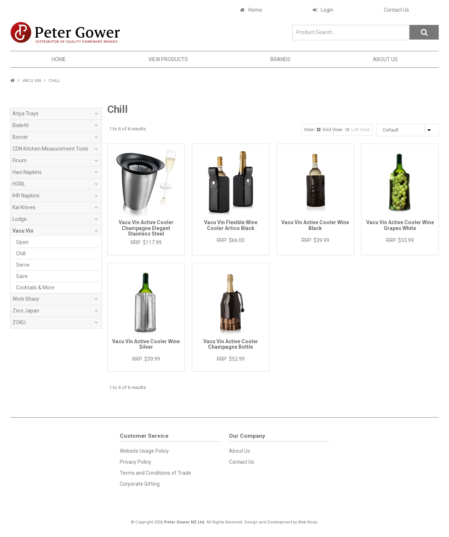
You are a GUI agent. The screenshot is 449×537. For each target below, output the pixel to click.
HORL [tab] (18, 184)
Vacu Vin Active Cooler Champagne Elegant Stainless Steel (146, 228)
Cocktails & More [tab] (35, 287)
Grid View (332, 129)
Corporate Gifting (140, 484)
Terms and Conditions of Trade (155, 473)
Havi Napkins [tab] (27, 172)
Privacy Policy (135, 462)
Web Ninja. (308, 522)
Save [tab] (22, 276)
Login (327, 9)
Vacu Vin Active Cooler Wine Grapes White (400, 225)
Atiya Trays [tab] (25, 113)
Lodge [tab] (19, 219)
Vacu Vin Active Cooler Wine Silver (146, 344)
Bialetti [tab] (20, 125)
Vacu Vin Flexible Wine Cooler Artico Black (230, 225)
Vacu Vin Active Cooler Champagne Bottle (230, 344)
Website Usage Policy (144, 451)
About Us (385, 59)
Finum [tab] (19, 160)
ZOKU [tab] (19, 322)
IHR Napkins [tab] (26, 196)
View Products (168, 59)
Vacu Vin (31, 80)
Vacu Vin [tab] (22, 231)
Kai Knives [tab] (24, 207)
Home (255, 9)
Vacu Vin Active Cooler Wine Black (315, 225)
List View (360, 129)
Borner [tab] (20, 137)
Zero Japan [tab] (25, 311)
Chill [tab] (21, 253)
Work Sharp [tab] (25, 299)
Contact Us (396, 9)
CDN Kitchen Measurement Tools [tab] (50, 149)
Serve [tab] (23, 265)
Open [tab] (22, 242)
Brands (280, 59)
